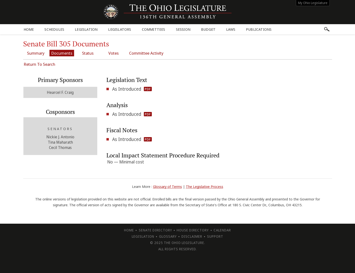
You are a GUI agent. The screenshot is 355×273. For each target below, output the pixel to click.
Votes (113, 53)
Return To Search (39, 64)
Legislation (86, 29)
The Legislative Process (204, 186)
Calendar (222, 230)
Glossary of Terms (167, 186)
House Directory (193, 230)
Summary (35, 53)
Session (183, 29)
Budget (208, 29)
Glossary (168, 236)
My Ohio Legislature (312, 2)
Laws (230, 29)
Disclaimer (191, 236)
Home (29, 29)
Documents (61, 53)
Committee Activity (146, 53)
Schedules (54, 29)
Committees (153, 29)
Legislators (119, 29)
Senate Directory (155, 230)
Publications (258, 29)
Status (88, 53)
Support (215, 236)
